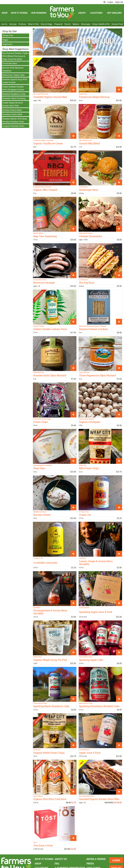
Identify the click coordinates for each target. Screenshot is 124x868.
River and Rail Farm (40, 94)
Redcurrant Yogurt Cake (13, 75)
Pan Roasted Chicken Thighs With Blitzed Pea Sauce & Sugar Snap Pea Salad (15, 56)
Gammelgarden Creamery (42, 465)
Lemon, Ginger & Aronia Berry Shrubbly (96, 562)
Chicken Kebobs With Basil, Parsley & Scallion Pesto (14, 120)
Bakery (76, 24)
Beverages (85, 24)
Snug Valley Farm (39, 280)
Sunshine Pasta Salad (12, 114)
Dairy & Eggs (46, 24)
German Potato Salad (12, 110)
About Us (61, 858)
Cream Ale (85, 514)
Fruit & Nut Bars (9, 63)
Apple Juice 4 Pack (90, 752)
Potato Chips (40, 421)
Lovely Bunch (84, 607)
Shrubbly (82, 558)
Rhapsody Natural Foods (42, 187)
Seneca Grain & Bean (86, 419)
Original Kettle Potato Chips (49, 752)
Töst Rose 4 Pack (43, 845)
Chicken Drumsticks (90, 236)
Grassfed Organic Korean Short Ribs (99, 798)
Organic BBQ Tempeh (45, 189)
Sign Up (119, 2)
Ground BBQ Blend (89, 143)
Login (110, 2)
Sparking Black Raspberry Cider (51, 706)
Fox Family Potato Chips (42, 419)
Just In (4, 24)
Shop (5, 12)
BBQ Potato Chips (89, 468)
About (82, 12)
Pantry (67, 24)
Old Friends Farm (85, 140)
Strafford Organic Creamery (43, 140)
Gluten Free (7, 35)
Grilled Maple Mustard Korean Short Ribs (12, 104)
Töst (35, 842)
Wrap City (82, 465)
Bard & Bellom (38, 233)
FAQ (57, 863)
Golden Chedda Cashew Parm (50, 329)
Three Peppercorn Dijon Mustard (97, 375)
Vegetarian (7, 44)
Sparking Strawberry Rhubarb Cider (99, 706)
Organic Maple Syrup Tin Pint (50, 659)
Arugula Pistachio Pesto (13, 126)
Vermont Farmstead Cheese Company (92, 326)
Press (90, 863)
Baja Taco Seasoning (45, 236)
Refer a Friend (96, 858)
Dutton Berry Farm (86, 657)
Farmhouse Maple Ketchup (94, 96)
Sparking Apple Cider (91, 659)
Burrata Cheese (41, 514)
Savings (13, 24)
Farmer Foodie (38, 326)
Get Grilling (114, 12)
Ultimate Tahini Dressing (13, 98)
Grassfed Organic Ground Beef (50, 96)
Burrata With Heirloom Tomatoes (12, 69)
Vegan (5, 39)
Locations (96, 12)
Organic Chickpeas (89, 421)
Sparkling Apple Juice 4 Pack (95, 611)
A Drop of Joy (84, 512)
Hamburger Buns (88, 189)
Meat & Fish (33, 24)
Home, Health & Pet (101, 24)
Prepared (58, 24)
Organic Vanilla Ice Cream (48, 143)
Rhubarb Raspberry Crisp (13, 94)
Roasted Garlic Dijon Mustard (49, 375)
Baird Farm (83, 94)
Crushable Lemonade (45, 562)
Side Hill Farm (38, 372)
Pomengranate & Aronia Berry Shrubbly (50, 612)
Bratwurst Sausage (44, 282)
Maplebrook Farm (39, 512)
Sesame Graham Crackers (93, 329)
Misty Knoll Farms (85, 233)
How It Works (19, 12)
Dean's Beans (38, 796)
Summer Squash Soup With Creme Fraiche (14, 80)
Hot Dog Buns (86, 282)
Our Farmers (38, 12)
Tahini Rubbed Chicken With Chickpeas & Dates (13, 88)
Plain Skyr (39, 468)
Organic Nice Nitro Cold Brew (49, 798)
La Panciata (83, 187)
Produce (22, 24)
